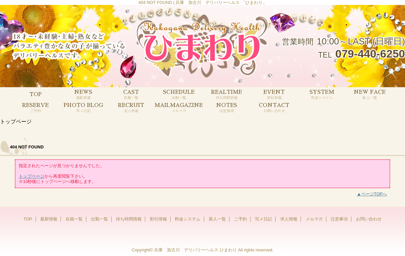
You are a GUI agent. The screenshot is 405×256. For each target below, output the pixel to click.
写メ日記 (263, 219)
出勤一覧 (99, 219)
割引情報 (158, 219)
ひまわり (228, 249)
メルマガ (314, 219)
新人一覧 (217, 219)
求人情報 (288, 219)
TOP (35, 94)
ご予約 (240, 219)
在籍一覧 (74, 219)
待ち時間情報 (129, 219)
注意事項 (339, 219)
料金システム (188, 219)
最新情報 (48, 219)
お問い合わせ (369, 219)
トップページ (31, 176)
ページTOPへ (374, 194)
